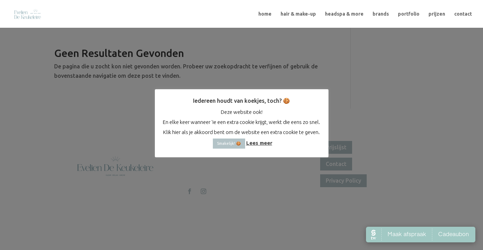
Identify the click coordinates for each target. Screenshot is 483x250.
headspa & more (344, 14)
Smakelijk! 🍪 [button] (229, 143)
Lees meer (259, 143)
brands (381, 14)
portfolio (408, 14)
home (265, 14)
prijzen (436, 14)
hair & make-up (298, 14)
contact (463, 14)
